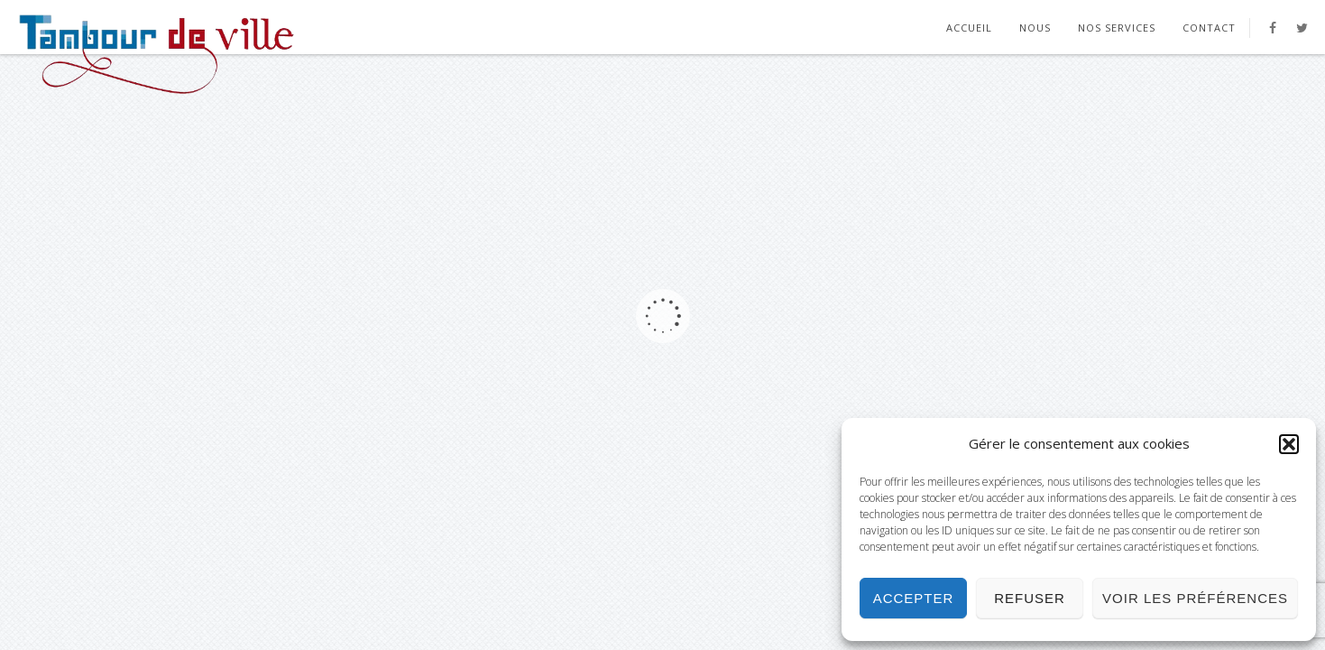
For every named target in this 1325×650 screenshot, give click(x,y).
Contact (1209, 27)
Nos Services (1116, 27)
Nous (1035, 27)
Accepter (913, 598)
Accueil (969, 27)
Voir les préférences (1195, 598)
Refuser (1029, 598)
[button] (1289, 444)
